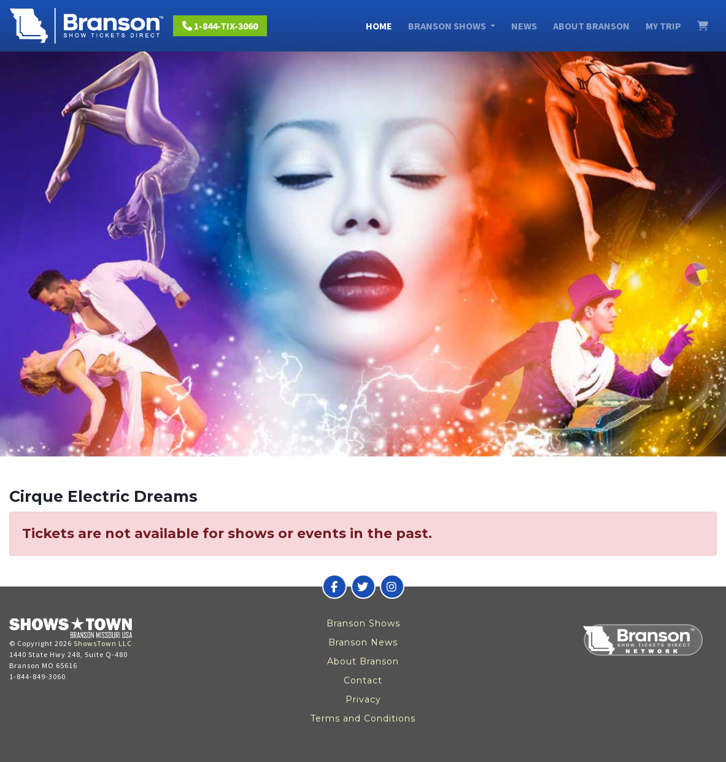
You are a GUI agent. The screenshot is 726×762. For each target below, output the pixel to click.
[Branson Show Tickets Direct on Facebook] (334, 586)
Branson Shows (363, 623)
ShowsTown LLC (103, 643)
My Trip (663, 26)
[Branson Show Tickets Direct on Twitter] (363, 586)
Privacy (363, 699)
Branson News (363, 642)
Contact (363, 680)
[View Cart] (702, 25)
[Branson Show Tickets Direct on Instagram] (392, 586)
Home (379, 26)
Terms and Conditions (363, 718)
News (524, 26)
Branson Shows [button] (448, 26)
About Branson (591, 26)
